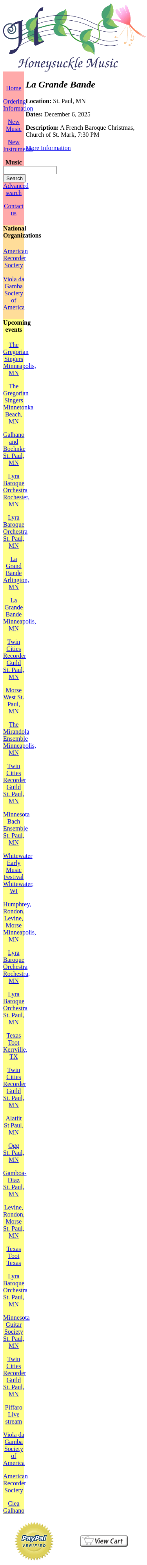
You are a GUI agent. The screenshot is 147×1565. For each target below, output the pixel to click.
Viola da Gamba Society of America (14, 293)
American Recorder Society (15, 258)
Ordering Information (18, 105)
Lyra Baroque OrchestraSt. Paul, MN (15, 531)
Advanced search (16, 189)
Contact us (14, 209)
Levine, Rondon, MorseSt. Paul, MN (14, 1221)
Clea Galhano (13, 1507)
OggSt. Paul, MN (13, 1152)
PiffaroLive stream (13, 1414)
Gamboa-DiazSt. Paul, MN (15, 1183)
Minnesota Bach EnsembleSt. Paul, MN (16, 828)
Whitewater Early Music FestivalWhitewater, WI (18, 873)
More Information (48, 148)
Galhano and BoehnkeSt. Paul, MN (14, 448)
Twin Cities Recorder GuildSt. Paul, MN (14, 659)
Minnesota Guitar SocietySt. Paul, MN (16, 1331)
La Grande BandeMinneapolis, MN (19, 614)
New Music (14, 125)
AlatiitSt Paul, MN (14, 1125)
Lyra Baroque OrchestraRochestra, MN (16, 966)
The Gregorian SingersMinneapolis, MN (19, 358)
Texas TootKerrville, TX (15, 1046)
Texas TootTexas (13, 1255)
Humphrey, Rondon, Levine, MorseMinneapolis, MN (19, 922)
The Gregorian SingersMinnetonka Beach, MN (18, 404)
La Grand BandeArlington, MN (16, 573)
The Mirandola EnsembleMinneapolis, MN (19, 738)
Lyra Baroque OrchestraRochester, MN (16, 490)
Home (13, 88)
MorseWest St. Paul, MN (13, 701)
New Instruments (18, 145)
